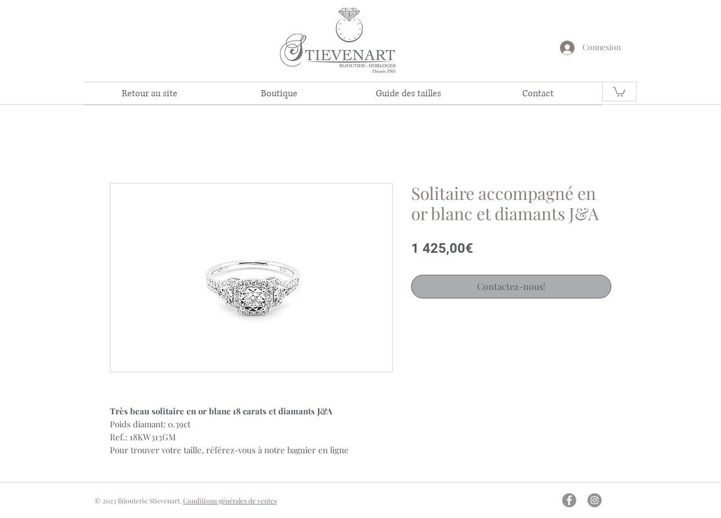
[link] (619, 91)
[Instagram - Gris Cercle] (595, 500)
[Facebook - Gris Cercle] (569, 500)
